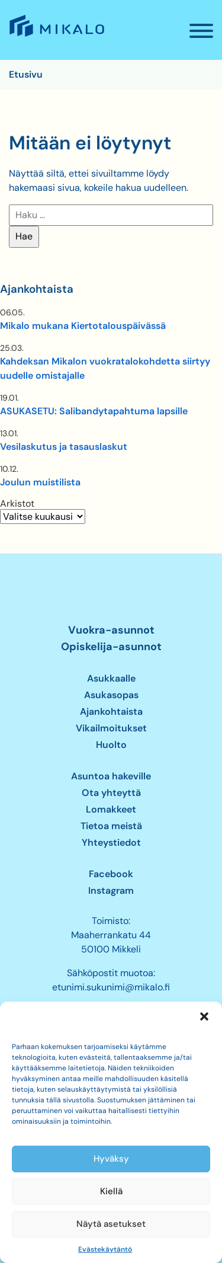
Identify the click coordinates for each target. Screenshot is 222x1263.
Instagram (111, 890)
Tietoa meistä (111, 826)
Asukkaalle (111, 678)
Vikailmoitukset (111, 728)
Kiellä (111, 1191)
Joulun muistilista (40, 482)
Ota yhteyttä (111, 792)
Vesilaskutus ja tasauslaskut (63, 446)
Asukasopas (111, 695)
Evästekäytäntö (105, 1249)
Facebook (111, 874)
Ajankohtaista (111, 711)
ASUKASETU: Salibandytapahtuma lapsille (94, 411)
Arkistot (17, 503)
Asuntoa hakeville (111, 776)
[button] (204, 1016)
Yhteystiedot (111, 842)
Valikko (205, 35)
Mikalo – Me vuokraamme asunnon (56, 36)
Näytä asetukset (111, 1224)
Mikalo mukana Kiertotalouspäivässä (83, 325)
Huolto (111, 744)
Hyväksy (111, 1159)
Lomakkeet (111, 809)
